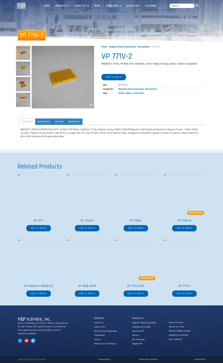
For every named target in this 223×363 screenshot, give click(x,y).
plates (129, 93)
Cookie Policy (200, 359)
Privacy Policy (104, 359)
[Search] (197, 6)
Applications (74, 121)
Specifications (43, 121)
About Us (82, 6)
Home (47, 5)
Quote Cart (133, 5)
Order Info (113, 6)
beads (121, 93)
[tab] (27, 121)
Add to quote (114, 77)
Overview (59, 121)
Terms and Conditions (148, 359)
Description (27, 121)
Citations (150, 5)
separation (138, 93)
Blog (97, 5)
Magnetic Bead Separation (122, 46)
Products (62, 6)
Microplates (144, 46)
